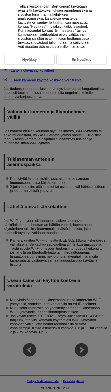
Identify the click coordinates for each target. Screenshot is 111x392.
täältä (57, 22)
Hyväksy (38, 26)
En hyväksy (65, 30)
